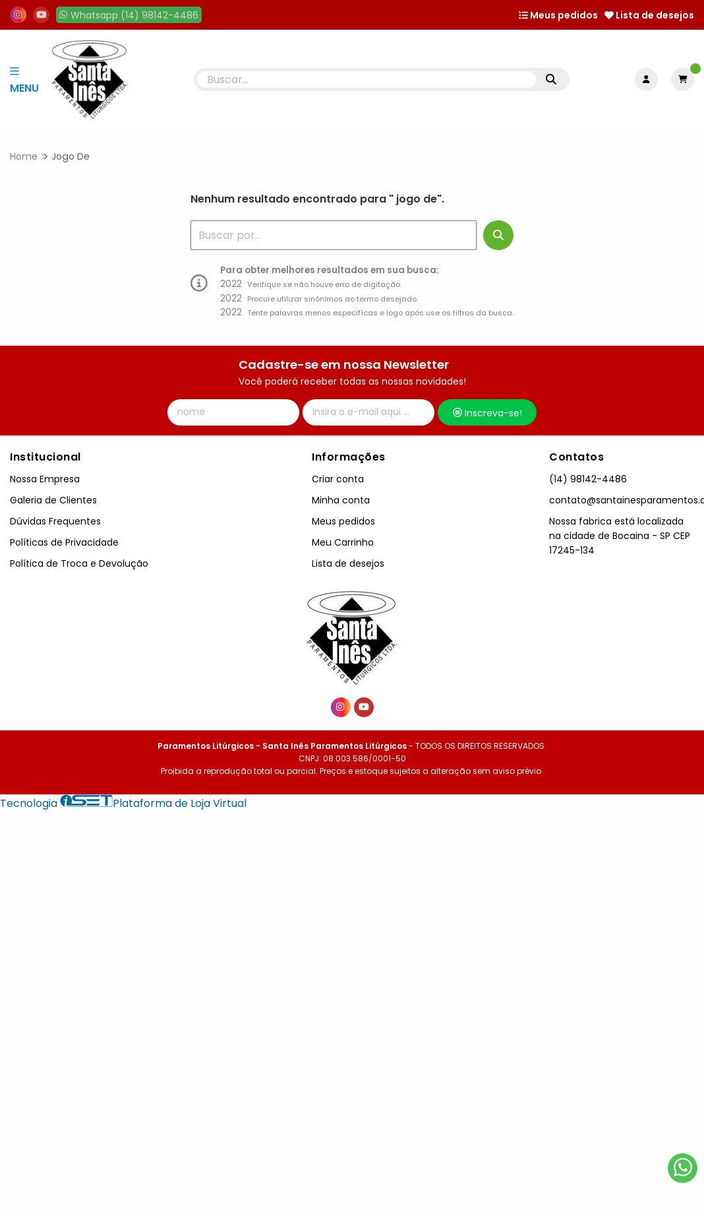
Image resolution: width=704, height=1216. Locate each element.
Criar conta (338, 479)
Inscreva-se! (487, 413)
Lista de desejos (649, 15)
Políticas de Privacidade (64, 542)
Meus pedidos (558, 15)
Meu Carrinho (343, 542)
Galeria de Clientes (53, 500)
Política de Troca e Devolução (79, 563)
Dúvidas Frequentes (55, 521)
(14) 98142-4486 (588, 479)
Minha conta (341, 500)
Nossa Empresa (45, 479)
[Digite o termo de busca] (367, 79)
